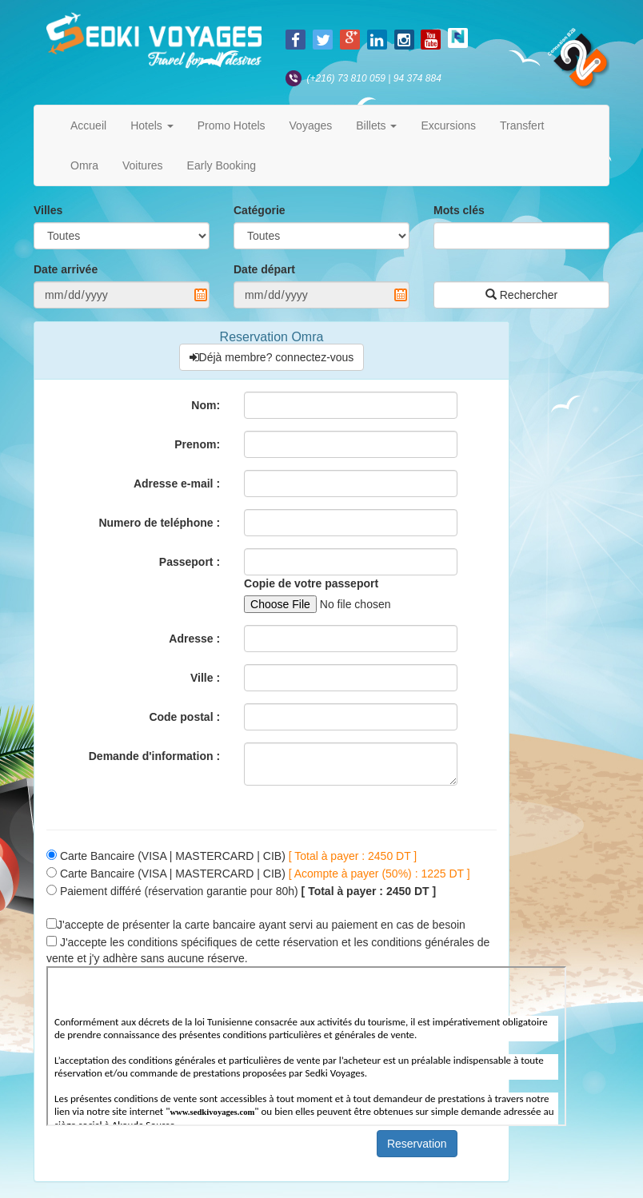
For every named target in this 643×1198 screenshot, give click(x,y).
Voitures (142, 165)
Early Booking (221, 165)
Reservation (417, 1143)
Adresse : (194, 638)
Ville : (205, 677)
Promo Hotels (232, 125)
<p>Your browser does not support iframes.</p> (306, 1046)
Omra (84, 165)
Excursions (448, 125)
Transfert (522, 125)
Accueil (88, 125)
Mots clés (459, 210)
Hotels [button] (152, 125)
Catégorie (260, 210)
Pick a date (200, 295)
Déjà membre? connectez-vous (272, 357)
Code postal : (184, 716)
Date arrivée (66, 269)
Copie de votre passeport (311, 583)
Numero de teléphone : (159, 522)
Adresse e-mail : (177, 483)
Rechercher (521, 295)
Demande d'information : (154, 756)
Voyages (311, 125)
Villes (48, 210)
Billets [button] (376, 125)
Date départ (264, 269)
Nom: (205, 405)
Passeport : (189, 561)
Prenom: (197, 444)
